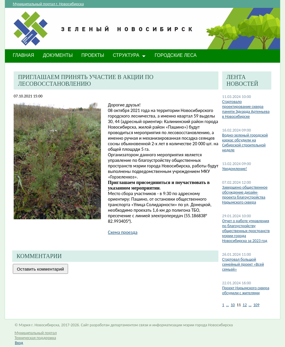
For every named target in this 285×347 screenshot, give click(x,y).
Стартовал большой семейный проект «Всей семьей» (243, 264)
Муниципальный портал (36, 332)
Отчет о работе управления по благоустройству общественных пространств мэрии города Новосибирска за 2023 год (246, 230)
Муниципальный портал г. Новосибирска (48, 3)
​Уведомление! (234, 168)
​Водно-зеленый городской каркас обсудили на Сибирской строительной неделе (245, 143)
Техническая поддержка (35, 337)
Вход (19, 342)
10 (233, 304)
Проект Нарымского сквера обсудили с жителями (245, 290)
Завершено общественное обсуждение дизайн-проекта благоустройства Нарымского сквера (245, 195)
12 (245, 304)
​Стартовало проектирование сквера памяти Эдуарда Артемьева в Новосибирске (246, 109)
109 (256, 304)
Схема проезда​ (123, 232)
